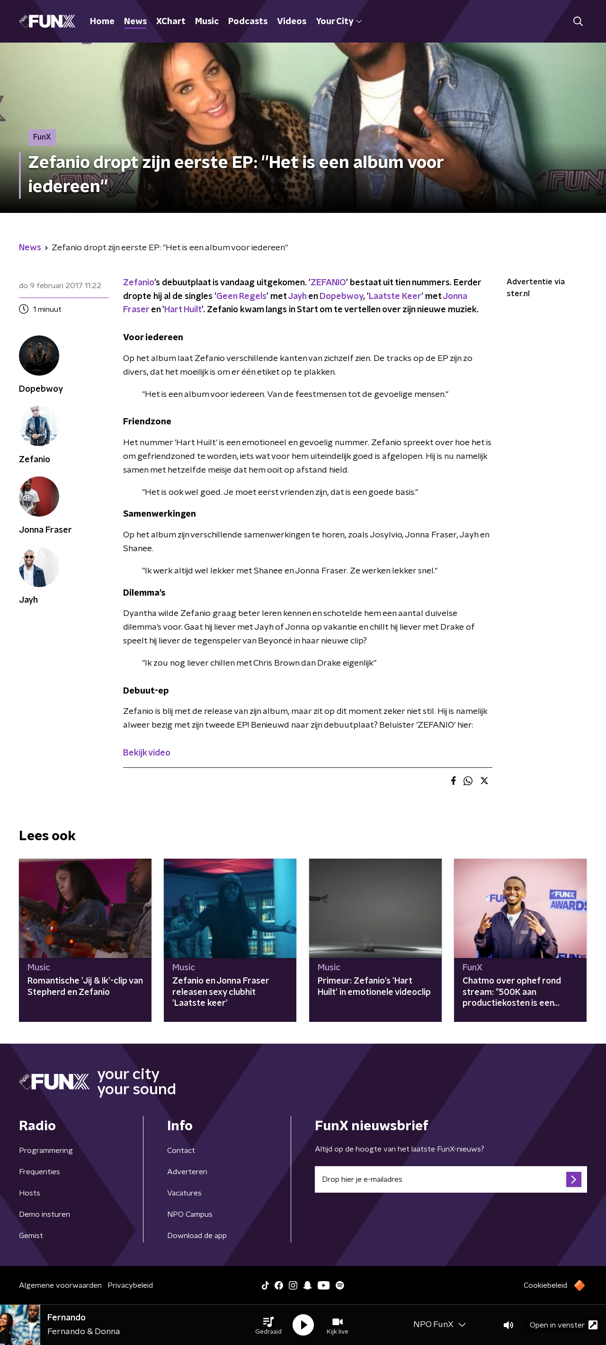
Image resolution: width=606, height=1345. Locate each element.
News (135, 22)
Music (207, 22)
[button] (268, 1325)
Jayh (297, 296)
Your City (339, 22)
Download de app (197, 1236)
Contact (181, 1150)
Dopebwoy (341, 296)
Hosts (29, 1193)
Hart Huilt (183, 310)
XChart (171, 22)
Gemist (31, 1236)
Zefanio (138, 283)
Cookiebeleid (545, 1285)
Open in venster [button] (563, 1324)
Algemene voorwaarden (60, 1285)
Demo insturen (44, 1214)
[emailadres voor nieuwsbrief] (451, 1179)
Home (102, 22)
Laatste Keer (395, 296)
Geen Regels (241, 296)
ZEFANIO (328, 283)
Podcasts (247, 22)
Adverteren (187, 1172)
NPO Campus (190, 1214)
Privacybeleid (130, 1285)
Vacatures (184, 1193)
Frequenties (39, 1172)
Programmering (46, 1150)
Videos (291, 22)
